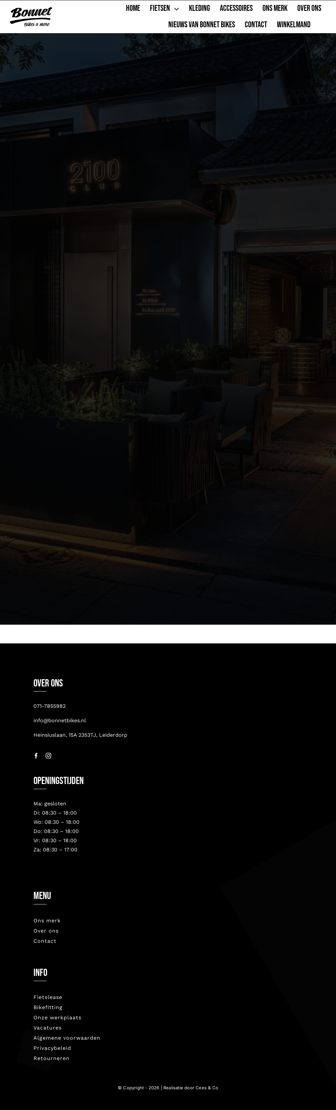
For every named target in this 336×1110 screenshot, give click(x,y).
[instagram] (48, 755)
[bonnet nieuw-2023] (31, 10)
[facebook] (36, 755)
